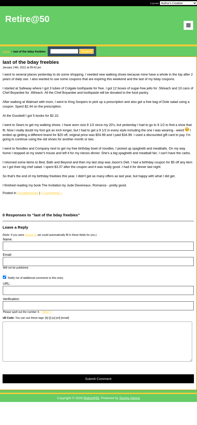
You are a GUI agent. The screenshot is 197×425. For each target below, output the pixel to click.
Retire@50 (91, 406)
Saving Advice (129, 406)
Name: (8, 239)
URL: (6, 283)
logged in (30, 234)
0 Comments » (51, 193)
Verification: (11, 299)
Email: (7, 255)
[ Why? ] (46, 311)
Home (6, 51)
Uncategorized (27, 193)
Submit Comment (98, 386)
